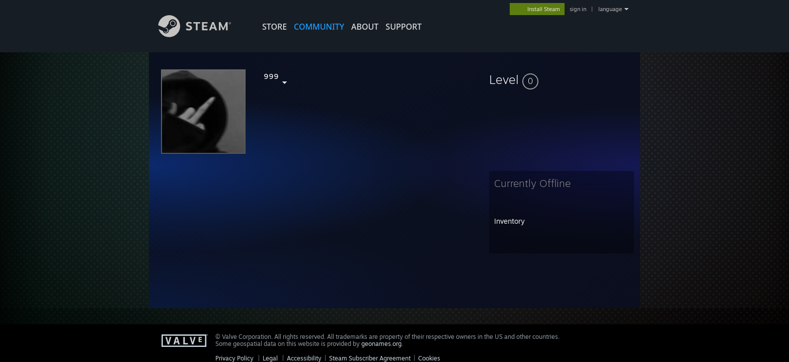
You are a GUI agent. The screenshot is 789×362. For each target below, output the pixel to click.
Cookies (429, 358)
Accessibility (304, 358)
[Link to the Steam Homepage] (202, 34)
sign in (578, 9)
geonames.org (381, 343)
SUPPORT (403, 26)
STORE (274, 26)
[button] (561, 79)
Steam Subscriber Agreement (370, 358)
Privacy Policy (234, 358)
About (364, 26)
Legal (270, 358)
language (610, 9)
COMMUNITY (319, 26)
